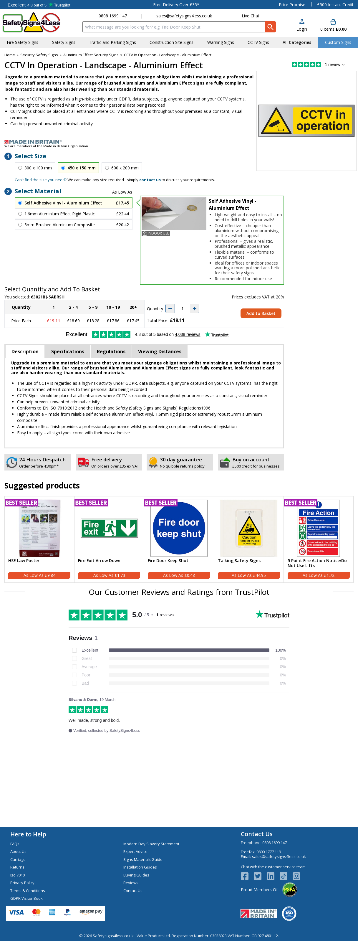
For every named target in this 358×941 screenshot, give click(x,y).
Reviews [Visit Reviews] (130, 882)
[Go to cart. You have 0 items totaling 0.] (333, 25)
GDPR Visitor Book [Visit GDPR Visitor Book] (26, 898)
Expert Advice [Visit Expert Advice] (135, 851)
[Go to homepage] (37, 22)
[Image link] (179, 142)
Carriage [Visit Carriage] (18, 859)
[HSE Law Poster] (39, 539)
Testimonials (39, 4)
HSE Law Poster (23, 560)
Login (301, 29)
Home (9, 54)
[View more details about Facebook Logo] (247, 876)
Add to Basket (261, 313)
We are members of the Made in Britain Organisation (46, 146)
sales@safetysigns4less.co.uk (184, 16)
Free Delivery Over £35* (176, 4)
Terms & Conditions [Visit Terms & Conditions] (27, 890)
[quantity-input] (182, 308)
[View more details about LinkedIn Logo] (273, 876)
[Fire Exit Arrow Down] (109, 539)
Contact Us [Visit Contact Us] (132, 890)
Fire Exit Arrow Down (99, 560)
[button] (302, 25)
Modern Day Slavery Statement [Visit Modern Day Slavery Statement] (151, 843)
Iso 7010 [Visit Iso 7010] (17, 875)
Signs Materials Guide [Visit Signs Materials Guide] (143, 859)
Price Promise (292, 4)
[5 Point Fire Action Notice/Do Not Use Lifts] (319, 539)
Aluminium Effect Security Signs (91, 54)
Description (25, 351)
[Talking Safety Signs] (249, 539)
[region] (39, 528)
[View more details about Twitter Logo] (260, 876)
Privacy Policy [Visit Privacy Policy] (22, 882)
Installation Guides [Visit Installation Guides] (140, 867)
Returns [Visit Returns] (17, 867)
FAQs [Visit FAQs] (14, 843)
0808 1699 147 (113, 16)
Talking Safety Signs (239, 560)
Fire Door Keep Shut (168, 560)
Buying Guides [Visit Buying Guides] (136, 875)
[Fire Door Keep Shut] (179, 539)
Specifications (67, 351)
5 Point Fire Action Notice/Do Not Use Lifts (317, 563)
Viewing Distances (159, 351)
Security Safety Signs (39, 54)
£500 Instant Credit (335, 4)
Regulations (111, 351)
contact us (150, 179)
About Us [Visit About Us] (18, 851)
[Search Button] (270, 26)
